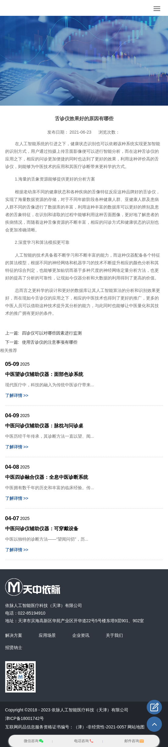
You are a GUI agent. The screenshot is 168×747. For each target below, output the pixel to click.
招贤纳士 (13, 647)
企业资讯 (80, 635)
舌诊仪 (148, 151)
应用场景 (47, 635)
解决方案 (13, 635)
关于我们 (114, 635)
